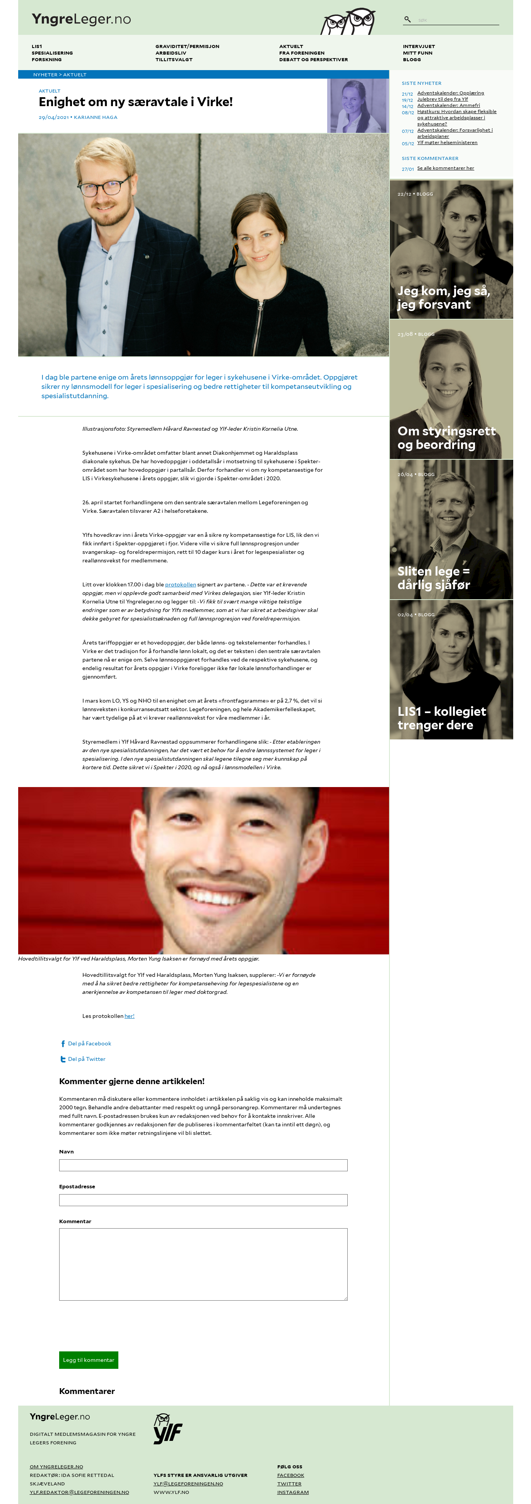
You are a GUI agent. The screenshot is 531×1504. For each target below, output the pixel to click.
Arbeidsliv (170, 52)
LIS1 (37, 46)
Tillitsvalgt (174, 59)
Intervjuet (419, 46)
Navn (66, 1151)
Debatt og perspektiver (313, 59)
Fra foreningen (301, 52)
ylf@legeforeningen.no (188, 1483)
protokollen (180, 584)
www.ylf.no (171, 1491)
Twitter (289, 1483)
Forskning (47, 59)
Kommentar (75, 1221)
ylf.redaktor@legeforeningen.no (79, 1491)
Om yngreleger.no (56, 1466)
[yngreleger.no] (162, 17)
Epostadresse (77, 1186)
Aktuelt (291, 46)
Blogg (412, 59)
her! (130, 1016)
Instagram (293, 1491)
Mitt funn (417, 52)
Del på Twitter (82, 1059)
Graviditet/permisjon (187, 46)
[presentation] (118, 1328)
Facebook (290, 1474)
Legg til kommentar (88, 1360)
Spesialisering (52, 52)
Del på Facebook (85, 1043)
